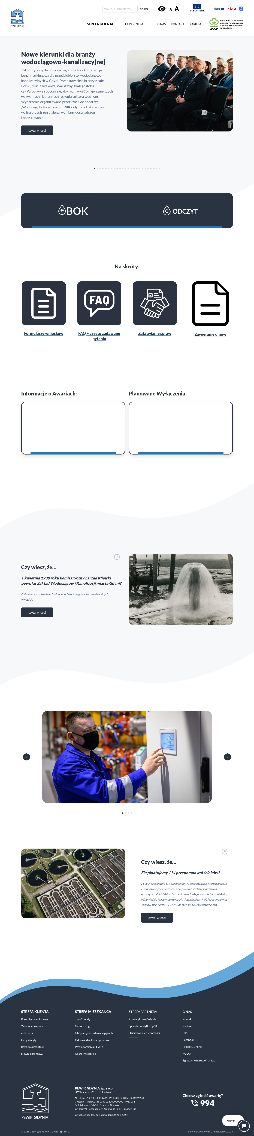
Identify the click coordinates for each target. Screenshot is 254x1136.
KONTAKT (177, 24)
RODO (187, 1053)
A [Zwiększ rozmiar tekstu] (177, 8)
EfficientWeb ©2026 (221, 1131)
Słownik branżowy (32, 1053)
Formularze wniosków (34, 1019)
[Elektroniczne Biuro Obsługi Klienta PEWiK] (219, 9)
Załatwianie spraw (32, 1026)
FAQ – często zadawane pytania (94, 1033)
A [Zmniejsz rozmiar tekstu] (171, 9)
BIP (185, 1032)
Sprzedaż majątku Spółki (143, 1026)
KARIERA (195, 24)
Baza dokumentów (32, 1046)
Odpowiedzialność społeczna (92, 1040)
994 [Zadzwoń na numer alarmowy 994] (207, 1103)
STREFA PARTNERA (131, 24)
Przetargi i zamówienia (142, 1019)
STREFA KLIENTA (100, 24)
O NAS (161, 24)
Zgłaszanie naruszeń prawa (199, 1060)
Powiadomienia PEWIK (89, 1046)
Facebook (188, 1039)
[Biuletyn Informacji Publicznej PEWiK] (231, 9)
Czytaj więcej (37, 130)
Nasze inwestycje (85, 1053)
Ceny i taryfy (29, 1040)
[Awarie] (73, 428)
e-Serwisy (27, 1033)
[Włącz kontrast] (162, 9)
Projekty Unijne (192, 1046)
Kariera (187, 1026)
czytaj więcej (37, 612)
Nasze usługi (82, 1026)
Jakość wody (82, 1019)
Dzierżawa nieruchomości (144, 1032)
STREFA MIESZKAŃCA (93, 1011)
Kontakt (188, 1019)
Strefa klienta (35, 1011)
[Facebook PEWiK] (241, 9)
